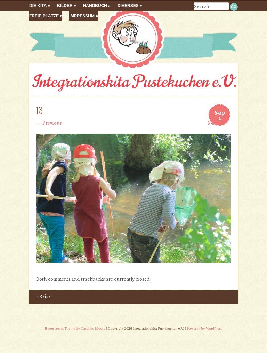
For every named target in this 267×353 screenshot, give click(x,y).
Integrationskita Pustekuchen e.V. (134, 81)
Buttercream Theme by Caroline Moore (75, 328)
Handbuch (95, 5)
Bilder (65, 5)
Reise (43, 296)
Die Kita (38, 5)
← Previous (49, 122)
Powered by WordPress (204, 328)
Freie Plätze (44, 16)
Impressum (82, 16)
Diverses (128, 5)
